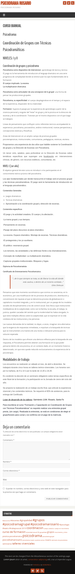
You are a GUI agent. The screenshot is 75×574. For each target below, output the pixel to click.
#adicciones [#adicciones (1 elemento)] (6, 521)
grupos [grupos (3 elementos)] (50, 531)
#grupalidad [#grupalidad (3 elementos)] (26, 520)
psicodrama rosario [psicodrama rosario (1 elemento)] (29, 540)
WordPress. (46, 565)
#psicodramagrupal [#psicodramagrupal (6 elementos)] (16, 524)
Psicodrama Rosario (16, 3)
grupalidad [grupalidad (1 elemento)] (43, 532)
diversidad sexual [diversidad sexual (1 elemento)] (31, 532)
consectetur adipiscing (37, 559)
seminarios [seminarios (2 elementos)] (7, 543)
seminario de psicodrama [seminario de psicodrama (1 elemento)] (59, 540)
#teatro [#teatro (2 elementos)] (6, 528)
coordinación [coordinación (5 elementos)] (35, 528)
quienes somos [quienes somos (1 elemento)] (40, 540)
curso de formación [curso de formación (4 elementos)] (14, 532)
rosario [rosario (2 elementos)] (48, 540)
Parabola (37, 565)
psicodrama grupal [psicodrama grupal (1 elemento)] (48, 536)
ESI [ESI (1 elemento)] (38, 532)
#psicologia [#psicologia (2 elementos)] (64, 524)
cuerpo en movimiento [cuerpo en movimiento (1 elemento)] (62, 528)
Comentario (8, 440)
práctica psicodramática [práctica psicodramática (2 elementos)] (12, 536)
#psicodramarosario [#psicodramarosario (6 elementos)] (45, 524)
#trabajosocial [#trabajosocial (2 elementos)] (15, 528)
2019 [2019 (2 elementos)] (24, 528)
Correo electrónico (11, 470)
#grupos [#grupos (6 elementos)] (39, 520)
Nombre (7, 461)
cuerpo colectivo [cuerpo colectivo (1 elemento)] (49, 528)
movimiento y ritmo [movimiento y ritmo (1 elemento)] (61, 532)
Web (5, 479)
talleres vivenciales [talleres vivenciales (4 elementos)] (23, 543)
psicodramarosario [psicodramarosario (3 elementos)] (12, 539)
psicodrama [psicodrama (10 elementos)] (32, 535)
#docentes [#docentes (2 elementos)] (14, 520)
